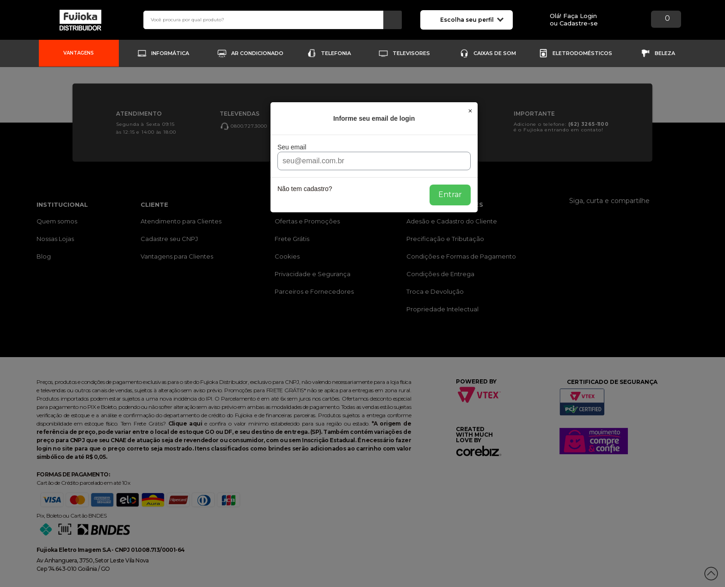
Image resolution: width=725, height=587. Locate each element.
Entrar (450, 194)
